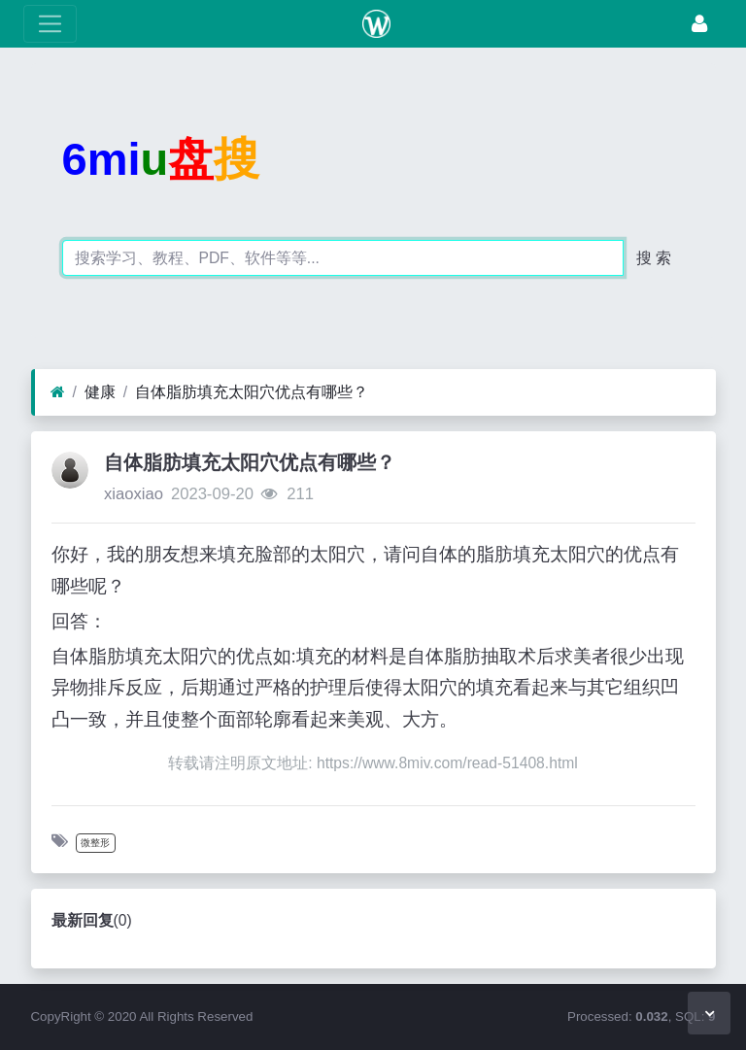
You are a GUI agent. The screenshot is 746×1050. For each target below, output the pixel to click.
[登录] (699, 24)
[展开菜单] (50, 24)
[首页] (58, 392)
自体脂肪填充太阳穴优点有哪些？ (251, 392)
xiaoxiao (133, 494)
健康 (100, 392)
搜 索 (653, 258)
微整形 (95, 842)
